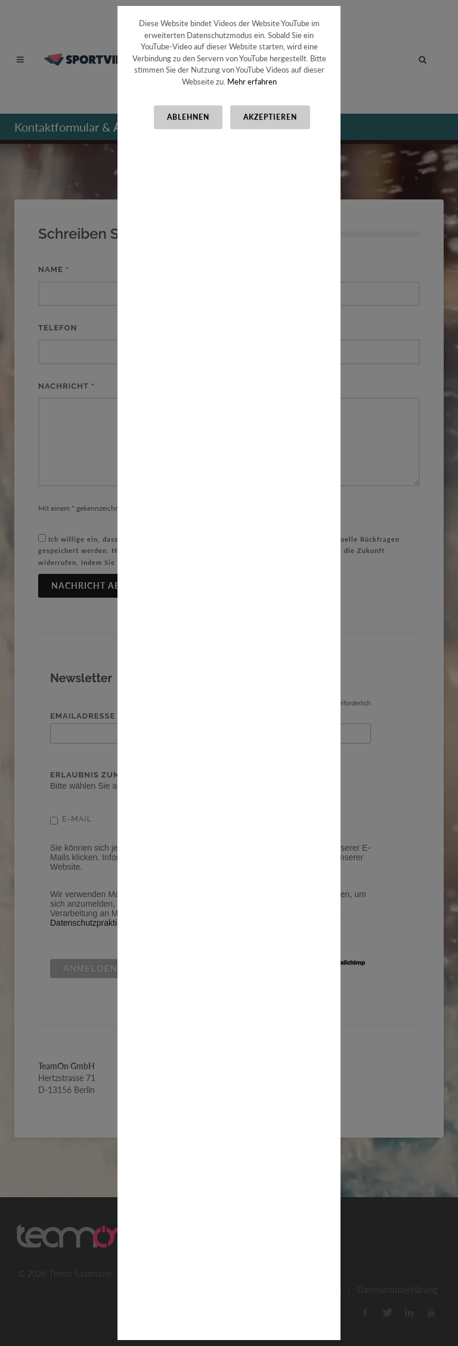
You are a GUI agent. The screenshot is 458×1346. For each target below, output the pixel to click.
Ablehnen (188, 117)
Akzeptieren (270, 117)
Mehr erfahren (252, 81)
